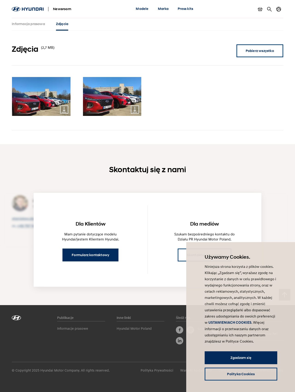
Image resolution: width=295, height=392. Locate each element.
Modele (142, 9)
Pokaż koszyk (260, 9)
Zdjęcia (62, 24)
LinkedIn (179, 340)
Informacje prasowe (72, 328)
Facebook (179, 330)
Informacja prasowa (28, 24)
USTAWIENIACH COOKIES (229, 322)
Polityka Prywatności (157, 370)
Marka (163, 9)
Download (64, 110)
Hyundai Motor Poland (134, 328)
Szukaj (269, 9)
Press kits (185, 9)
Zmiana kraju (278, 9)
